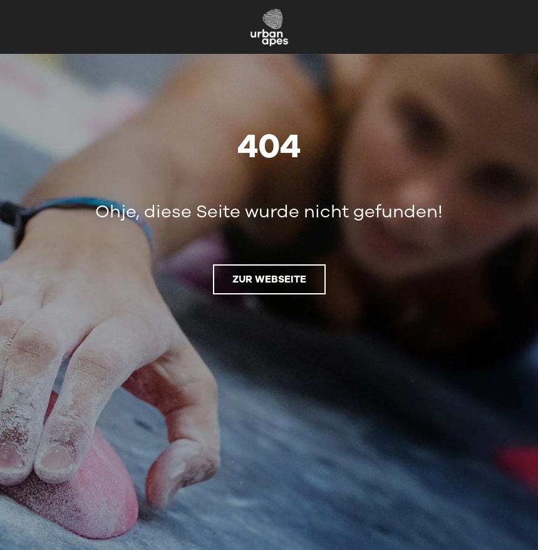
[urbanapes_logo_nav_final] (269, 12)
